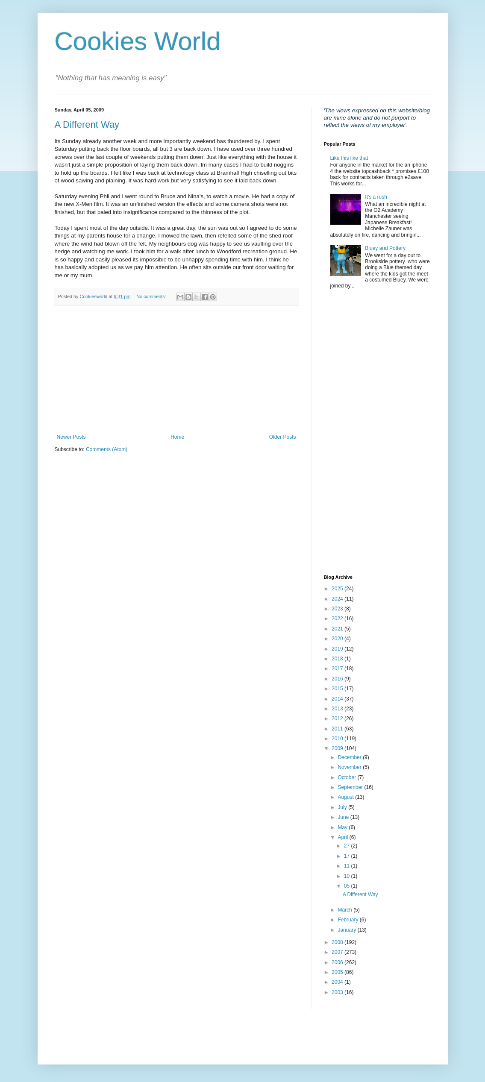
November (350, 767)
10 (347, 876)
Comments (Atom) (106, 449)
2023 (338, 609)
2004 (338, 982)
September (351, 787)
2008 (338, 942)
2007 (338, 952)
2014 (338, 699)
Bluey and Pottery (385, 248)
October (347, 777)
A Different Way (87, 124)
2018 (338, 659)
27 (347, 846)
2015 (338, 689)
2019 (338, 649)
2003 (338, 992)
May (343, 827)
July (343, 807)
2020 (338, 639)
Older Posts (282, 437)
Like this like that (349, 158)
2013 (338, 709)
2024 (338, 599)
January (347, 930)
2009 (338, 748)
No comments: (152, 296)
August (346, 797)
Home (177, 437)
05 (347, 886)
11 (347, 866)
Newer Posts (71, 437)
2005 (338, 972)
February (348, 920)
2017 (338, 668)
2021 (338, 629)
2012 (338, 718)
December (350, 757)
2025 (338, 589)
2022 (338, 619)
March (345, 910)
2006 (338, 962)
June (344, 817)
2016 (338, 679)
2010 (338, 739)
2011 (338, 729)
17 (347, 856)
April (343, 837)
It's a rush (376, 197)
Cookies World (138, 41)
